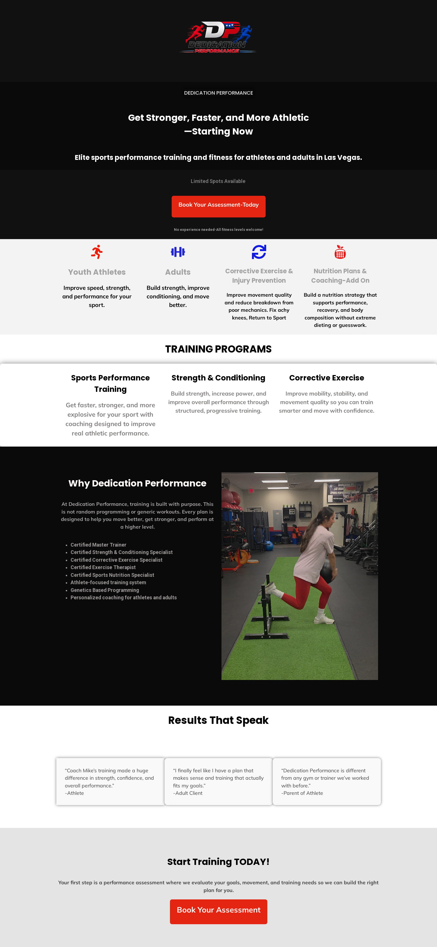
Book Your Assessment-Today (219, 204)
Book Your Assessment (218, 910)
